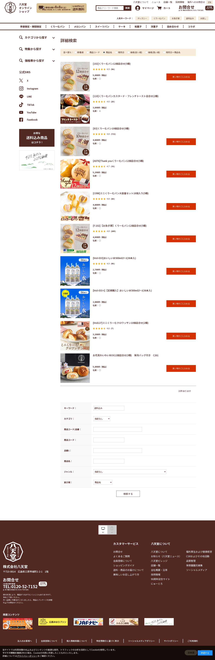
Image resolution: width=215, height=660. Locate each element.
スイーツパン (102, 26)
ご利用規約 (192, 640)
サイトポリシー (171, 640)
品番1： (67, 450)
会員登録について (122, 561)
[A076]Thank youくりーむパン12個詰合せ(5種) (118, 161)
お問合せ (187, 7)
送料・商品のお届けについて (128, 570)
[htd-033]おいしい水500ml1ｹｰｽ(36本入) (114, 258)
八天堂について (141, 2)
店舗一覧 (167, 2)
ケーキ (121, 26)
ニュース (156, 2)
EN (209, 2)
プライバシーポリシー (27, 655)
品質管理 (191, 561)
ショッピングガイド (123, 565)
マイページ (148, 8)
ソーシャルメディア (196, 570)
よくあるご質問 (121, 556)
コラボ (191, 26)
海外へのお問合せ (196, 2)
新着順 (80, 52)
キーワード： (70, 408)
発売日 (121, 52)
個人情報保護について (77, 640)
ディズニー (142, 18)
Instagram (28, 88)
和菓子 (138, 26)
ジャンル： (69, 471)
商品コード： (70, 439)
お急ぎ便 (176, 18)
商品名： (68, 461)
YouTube (27, 112)
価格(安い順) (136, 52)
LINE (25, 97)
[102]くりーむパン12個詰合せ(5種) (112, 63)
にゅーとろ (157, 583)
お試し (203, 18)
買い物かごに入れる (181, 76)
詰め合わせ (173, 26)
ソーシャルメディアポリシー (141, 640)
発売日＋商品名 (173, 52)
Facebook (28, 120)
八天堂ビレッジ (159, 561)
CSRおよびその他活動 (197, 556)
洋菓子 (154, 26)
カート (167, 8)
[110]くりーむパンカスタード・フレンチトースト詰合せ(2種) (125, 96)
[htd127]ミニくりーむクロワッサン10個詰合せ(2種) (120, 323)
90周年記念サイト (160, 579)
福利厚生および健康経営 (199, 551)
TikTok (26, 104)
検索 (127, 7)
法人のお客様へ (24, 640)
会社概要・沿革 (159, 570)
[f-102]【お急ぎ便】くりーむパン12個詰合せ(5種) (120, 225)
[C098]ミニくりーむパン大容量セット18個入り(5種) (121, 193)
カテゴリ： (69, 418)
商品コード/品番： (72, 429)
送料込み (190, 18)
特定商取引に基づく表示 (107, 640)
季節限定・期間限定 (30, 26)
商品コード (95, 52)
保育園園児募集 (194, 565)
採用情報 (179, 2)
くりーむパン (159, 18)
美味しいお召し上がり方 (126, 574)
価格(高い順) (154, 52)
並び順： (68, 482)
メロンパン (80, 26)
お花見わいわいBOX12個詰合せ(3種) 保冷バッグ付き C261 (125, 355)
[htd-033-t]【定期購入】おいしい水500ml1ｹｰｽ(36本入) (122, 290)
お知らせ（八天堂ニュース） (166, 556)
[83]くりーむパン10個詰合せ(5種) (111, 128)
